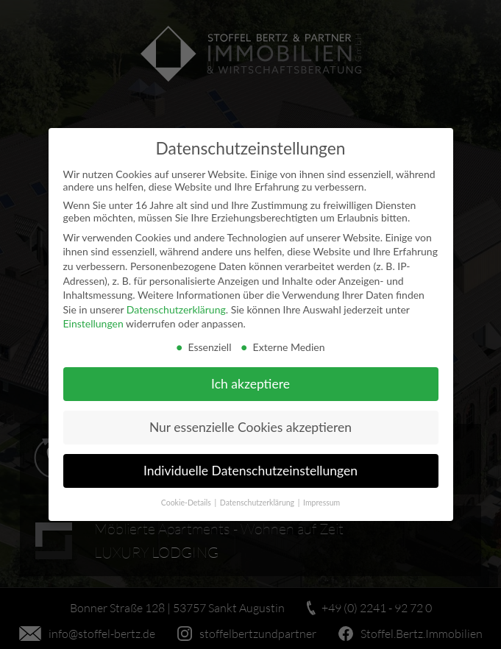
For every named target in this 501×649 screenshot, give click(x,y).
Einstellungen (93, 323)
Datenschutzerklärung (176, 309)
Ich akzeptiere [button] (250, 383)
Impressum (321, 502)
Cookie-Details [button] (187, 502)
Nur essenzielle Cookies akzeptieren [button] (250, 427)
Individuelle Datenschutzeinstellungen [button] (250, 470)
